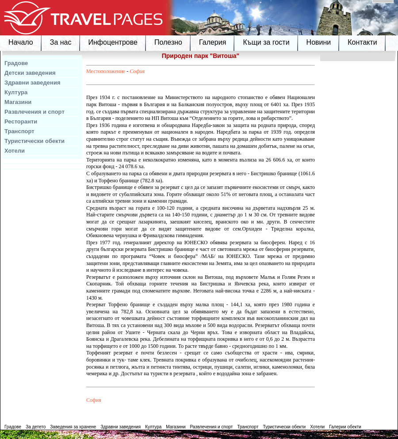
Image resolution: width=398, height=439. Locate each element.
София (137, 71)
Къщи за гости (266, 42)
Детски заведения (30, 72)
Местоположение (105, 71)
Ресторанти (20, 121)
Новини (318, 42)
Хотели (14, 150)
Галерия (212, 42)
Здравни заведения (32, 82)
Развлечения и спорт (34, 111)
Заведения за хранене (73, 426)
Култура (15, 92)
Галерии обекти (345, 426)
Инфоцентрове (113, 42)
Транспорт (19, 131)
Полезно (168, 42)
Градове (16, 63)
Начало (20, 42)
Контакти (362, 42)
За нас (61, 42)
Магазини (17, 102)
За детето (36, 426)
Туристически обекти (34, 141)
